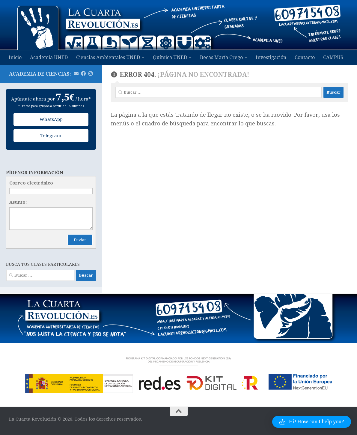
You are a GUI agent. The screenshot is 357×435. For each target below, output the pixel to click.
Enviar (80, 240)
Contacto (305, 57)
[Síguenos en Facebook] (83, 73)
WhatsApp (51, 119)
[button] (311, 422)
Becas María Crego (221, 57)
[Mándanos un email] (76, 73)
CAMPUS (333, 57)
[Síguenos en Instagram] (90, 73)
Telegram (50, 135)
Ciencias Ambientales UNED (108, 57)
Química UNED (170, 57)
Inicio (15, 57)
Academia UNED (49, 57)
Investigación (271, 57)
